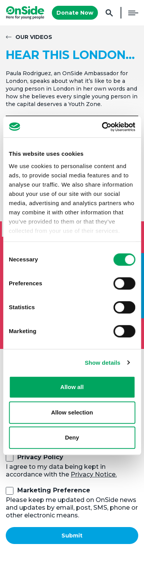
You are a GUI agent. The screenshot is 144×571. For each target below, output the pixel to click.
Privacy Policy (40, 457)
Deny (72, 437)
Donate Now (74, 12)
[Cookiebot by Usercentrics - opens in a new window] (102, 127)
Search (109, 13)
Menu (133, 13)
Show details (103, 362)
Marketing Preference (53, 490)
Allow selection (72, 412)
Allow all (72, 387)
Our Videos (33, 37)
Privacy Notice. (94, 474)
